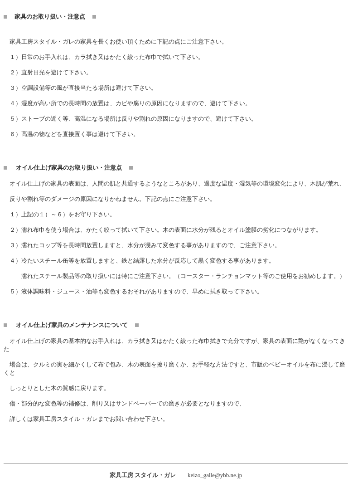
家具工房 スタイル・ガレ (143, 475)
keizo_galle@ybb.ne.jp (215, 475)
